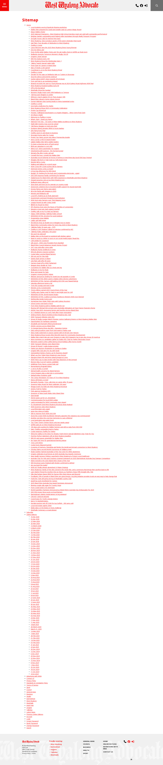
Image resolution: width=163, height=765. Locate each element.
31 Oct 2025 (35, 560)
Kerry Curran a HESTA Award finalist (43, 140)
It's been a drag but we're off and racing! (45, 145)
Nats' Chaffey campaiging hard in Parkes (45, 430)
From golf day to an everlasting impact (44, 82)
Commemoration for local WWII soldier (44, 401)
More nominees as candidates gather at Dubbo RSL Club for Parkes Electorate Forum (60, 340)
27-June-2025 (35, 598)
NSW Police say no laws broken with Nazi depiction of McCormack (54, 360)
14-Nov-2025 (35, 555)
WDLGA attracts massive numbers (43, 252)
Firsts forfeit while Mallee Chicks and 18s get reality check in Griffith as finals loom (59, 53)
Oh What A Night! (37, 115)
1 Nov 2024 (35, 665)
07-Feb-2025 (35, 643)
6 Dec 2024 (35, 654)
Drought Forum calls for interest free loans (45, 39)
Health (29, 697)
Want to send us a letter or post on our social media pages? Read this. (55, 239)
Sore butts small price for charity (42, 106)
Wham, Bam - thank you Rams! (41, 120)
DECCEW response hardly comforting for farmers (48, 176)
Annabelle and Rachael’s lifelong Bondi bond (46, 324)
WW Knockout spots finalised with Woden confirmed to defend (52, 463)
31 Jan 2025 (35, 645)
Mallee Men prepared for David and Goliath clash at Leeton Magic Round (56, 30)
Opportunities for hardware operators (44, 322)
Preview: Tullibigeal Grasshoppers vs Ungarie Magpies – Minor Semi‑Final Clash (58, 113)
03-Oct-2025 (35, 567)
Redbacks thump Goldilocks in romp (43, 250)
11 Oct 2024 (35, 672)
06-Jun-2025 (35, 605)
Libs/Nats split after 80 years (41, 261)
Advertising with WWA (34, 677)
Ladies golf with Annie (38, 221)
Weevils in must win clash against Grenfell (45, 210)
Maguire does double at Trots (41, 266)
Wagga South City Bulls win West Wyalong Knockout (49, 387)
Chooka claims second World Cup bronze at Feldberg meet (51, 450)
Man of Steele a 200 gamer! (40, 68)
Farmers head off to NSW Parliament (43, 264)
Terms (34, 754)
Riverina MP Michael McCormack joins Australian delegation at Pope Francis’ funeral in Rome (63, 308)
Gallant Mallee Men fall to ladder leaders (45, 142)
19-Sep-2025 (35, 571)
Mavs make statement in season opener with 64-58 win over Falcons (55, 333)
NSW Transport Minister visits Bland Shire (45, 344)
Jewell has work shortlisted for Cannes (44, 481)
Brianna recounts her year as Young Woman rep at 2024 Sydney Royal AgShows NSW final (62, 84)
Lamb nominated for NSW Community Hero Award (48, 403)
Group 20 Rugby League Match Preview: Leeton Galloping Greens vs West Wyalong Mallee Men (64, 320)
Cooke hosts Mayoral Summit (41, 445)
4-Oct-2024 (35, 674)
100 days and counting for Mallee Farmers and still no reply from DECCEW (56, 427)
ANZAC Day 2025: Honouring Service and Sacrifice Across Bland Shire (55, 311)
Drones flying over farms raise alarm (43, 189)
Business (30, 695)
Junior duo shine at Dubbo (40, 412)
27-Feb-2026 (35, 531)
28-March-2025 (36, 627)
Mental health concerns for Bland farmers (45, 371)
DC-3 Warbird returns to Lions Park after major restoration (51, 313)
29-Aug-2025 (35, 578)
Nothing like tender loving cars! (41, 300)
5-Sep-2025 (35, 576)
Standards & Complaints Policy (37, 683)
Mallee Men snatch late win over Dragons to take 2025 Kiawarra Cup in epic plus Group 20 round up (65, 338)
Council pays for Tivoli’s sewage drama (44, 499)
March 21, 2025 (36, 630)
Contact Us (30, 679)
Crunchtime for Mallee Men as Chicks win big (46, 268)
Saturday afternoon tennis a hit (41, 284)
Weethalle (30, 704)
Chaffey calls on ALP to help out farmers (45, 212)
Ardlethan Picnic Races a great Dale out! (44, 365)
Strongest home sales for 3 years (42, 136)
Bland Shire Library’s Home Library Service (45, 100)
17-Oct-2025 (35, 564)
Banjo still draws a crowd (39, 380)
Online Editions (32, 515)
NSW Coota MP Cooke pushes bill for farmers (47, 167)
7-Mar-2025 (35, 634)
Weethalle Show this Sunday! (41, 91)
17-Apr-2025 (35, 621)
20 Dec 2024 (35, 650)
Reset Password (32, 724)
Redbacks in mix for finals (39, 270)
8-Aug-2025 (35, 585)
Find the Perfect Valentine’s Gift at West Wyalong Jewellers (51, 436)
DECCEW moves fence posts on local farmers (46, 493)
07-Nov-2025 (35, 558)
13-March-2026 (36, 526)
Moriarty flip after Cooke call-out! (42, 154)
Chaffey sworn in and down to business (44, 133)
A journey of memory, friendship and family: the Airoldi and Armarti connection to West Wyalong (64, 448)
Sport (28, 688)
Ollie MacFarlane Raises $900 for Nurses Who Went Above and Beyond (55, 475)
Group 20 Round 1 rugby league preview (44, 347)
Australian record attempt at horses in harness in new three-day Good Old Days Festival (61, 158)
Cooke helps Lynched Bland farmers (43, 255)
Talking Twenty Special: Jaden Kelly (43, 64)
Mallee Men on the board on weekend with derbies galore (51, 237)
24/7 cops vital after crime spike (42, 248)
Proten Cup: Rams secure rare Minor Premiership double (50, 138)
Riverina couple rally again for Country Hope (46, 486)
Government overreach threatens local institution (48, 198)
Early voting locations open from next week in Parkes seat (51, 331)
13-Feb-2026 (35, 535)
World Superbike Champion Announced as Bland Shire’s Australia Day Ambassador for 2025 (62, 490)
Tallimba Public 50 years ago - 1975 (43, 228)
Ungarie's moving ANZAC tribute (42, 275)
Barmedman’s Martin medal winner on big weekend (48, 495)
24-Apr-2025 (35, 618)
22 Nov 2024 (35, 659)
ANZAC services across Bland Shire (43, 326)
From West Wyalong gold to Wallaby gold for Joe (48, 306)
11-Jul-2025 (35, 594)
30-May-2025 (35, 607)
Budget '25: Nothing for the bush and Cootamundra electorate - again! (55, 174)
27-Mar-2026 (35, 522)
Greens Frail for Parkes (39, 389)
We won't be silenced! (38, 234)
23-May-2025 (35, 609)
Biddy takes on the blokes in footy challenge (46, 508)
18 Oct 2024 (35, 670)
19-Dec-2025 (35, 544)
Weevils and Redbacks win (40, 194)
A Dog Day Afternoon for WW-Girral (43, 172)
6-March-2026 (36, 529)
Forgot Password (32, 722)
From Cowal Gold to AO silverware (43, 488)
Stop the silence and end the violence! (44, 77)
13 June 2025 (35, 603)
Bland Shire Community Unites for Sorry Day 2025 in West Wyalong (54, 225)
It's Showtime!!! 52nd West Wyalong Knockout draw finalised (51, 405)
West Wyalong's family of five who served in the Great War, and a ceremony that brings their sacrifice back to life (70, 470)
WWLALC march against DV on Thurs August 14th (48, 97)
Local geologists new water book (42, 421)
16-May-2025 (35, 612)
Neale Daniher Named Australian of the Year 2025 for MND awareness (55, 452)
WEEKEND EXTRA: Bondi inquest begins (44, 295)
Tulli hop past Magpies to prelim (42, 95)
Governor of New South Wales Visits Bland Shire (47, 394)
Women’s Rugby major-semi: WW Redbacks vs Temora (50, 93)
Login (28, 719)
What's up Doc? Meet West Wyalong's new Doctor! (48, 356)
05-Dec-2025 (35, 549)
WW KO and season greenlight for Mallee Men (47, 439)
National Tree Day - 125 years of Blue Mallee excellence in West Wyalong (56, 122)
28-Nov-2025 (35, 551)
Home (29, 26)
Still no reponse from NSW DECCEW (43, 414)
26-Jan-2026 (35, 540)
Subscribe (30, 513)
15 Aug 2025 (35, 582)
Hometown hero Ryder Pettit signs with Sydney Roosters (50, 302)
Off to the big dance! (38, 88)
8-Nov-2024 (35, 663)
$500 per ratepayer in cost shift (41, 147)
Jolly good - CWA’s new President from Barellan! (47, 243)
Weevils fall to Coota (38, 163)
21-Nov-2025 (35, 553)
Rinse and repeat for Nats (40, 273)
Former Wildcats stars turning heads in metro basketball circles (52, 102)
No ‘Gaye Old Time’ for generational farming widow (48, 441)
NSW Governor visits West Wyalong (43, 407)
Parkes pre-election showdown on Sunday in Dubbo (49, 349)
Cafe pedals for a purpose (40, 241)
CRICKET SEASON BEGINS (40, 497)
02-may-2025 (35, 616)
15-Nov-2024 (35, 661)
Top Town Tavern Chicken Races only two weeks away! (50, 423)
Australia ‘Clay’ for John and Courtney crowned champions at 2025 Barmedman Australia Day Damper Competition (70, 459)
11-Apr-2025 (35, 623)
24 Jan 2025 (35, 648)
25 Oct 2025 (35, 668)
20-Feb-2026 (35, 533)
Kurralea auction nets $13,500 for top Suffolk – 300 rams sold (52, 504)
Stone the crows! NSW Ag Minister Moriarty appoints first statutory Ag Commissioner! (60, 416)
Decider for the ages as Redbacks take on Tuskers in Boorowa (52, 75)
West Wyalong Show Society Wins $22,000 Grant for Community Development (58, 335)
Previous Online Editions (35, 715)
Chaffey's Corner (36, 46)
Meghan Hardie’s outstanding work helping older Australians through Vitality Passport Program (63, 37)
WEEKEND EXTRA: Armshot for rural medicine (46, 216)
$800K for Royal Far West (40, 205)
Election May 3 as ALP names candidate (44, 362)
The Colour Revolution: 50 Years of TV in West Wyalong (50, 378)
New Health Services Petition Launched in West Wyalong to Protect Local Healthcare (60, 457)
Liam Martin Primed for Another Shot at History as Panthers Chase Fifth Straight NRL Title (62, 472)
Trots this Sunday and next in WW (42, 286)
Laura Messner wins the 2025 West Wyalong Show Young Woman (54, 48)
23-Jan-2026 (35, 542)
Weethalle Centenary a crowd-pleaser (44, 511)
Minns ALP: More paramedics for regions (45, 149)
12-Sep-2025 (35, 573)
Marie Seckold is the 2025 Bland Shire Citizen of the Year (50, 461)
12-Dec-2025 (35, 546)
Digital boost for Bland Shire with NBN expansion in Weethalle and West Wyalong (59, 178)
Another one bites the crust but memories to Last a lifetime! (51, 419)
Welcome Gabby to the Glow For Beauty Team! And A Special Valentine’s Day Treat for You (62, 434)
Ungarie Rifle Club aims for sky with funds (45, 351)
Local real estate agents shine (41, 506)
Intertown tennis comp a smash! (42, 169)
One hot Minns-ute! (37, 50)
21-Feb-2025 (35, 639)
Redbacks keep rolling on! (39, 183)
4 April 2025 (35, 625)
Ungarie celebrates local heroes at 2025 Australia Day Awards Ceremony (56, 454)
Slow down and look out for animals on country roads (49, 185)
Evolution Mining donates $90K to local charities (47, 129)
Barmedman (31, 699)
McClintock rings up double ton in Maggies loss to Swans (50, 223)
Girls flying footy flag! (38, 131)
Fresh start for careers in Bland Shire (43, 66)
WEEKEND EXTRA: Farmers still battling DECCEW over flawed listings (54, 282)
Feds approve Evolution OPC (41, 392)
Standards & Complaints (29, 752)
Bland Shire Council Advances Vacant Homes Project (49, 246)
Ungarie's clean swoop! (39, 57)
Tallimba (29, 710)
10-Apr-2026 (35, 517)
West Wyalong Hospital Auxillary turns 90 (45, 86)
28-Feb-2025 (35, 636)
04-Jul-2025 (35, 596)
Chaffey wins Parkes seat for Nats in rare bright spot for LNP (52, 293)
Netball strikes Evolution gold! (41, 376)
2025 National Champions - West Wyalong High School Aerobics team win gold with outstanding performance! (69, 35)
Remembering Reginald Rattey (41, 367)
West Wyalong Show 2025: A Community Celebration (49, 109)
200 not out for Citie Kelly (39, 257)
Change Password (33, 726)
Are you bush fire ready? (39, 466)
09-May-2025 (35, 614)
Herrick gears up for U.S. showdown (43, 398)
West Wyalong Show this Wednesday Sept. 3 (46, 62)
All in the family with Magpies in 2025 (43, 192)
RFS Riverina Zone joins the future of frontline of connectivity (52, 207)
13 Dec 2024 (35, 652)
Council (29, 690)
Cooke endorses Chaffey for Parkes (43, 432)
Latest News (31, 713)
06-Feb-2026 (35, 538)
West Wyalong (31, 701)
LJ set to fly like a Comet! (39, 369)
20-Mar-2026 (35, 524)
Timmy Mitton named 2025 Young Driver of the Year (49, 291)
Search (29, 728)
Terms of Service (32, 686)
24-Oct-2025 (35, 562)
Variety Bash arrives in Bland (40, 259)
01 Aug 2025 (35, 587)
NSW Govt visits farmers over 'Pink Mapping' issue (48, 201)
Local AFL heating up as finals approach (44, 196)
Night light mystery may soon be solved (44, 124)
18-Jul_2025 (35, 591)
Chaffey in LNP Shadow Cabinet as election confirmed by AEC (52, 230)
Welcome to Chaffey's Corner (41, 118)
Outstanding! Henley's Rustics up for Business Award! (49, 353)
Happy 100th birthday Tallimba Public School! (46, 214)
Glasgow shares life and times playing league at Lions (49, 358)
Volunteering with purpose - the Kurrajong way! (47, 151)
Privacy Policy (31, 681)
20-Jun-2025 (35, 600)
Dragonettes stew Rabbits (40, 219)
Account (29, 717)
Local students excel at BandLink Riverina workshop (49, 28)
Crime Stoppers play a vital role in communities (47, 374)
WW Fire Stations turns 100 (40, 59)
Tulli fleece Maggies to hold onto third (44, 127)
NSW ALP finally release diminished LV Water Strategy (49, 468)
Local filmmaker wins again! (40, 410)
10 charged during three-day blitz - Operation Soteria (49, 329)
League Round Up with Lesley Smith (43, 203)
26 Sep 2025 (35, 569)
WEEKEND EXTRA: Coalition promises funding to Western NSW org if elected (57, 297)
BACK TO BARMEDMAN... (40, 502)
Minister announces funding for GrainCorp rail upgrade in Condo (53, 277)
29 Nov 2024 (35, 657)
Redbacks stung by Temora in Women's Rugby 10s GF (49, 55)
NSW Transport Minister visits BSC (43, 317)
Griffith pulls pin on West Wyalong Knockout (46, 425)
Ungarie (29, 708)
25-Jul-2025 (35, 589)
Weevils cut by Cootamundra (41, 288)
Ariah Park (30, 706)
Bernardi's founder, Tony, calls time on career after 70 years (51, 383)
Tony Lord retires (37, 443)
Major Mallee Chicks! (38, 32)
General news (31, 692)
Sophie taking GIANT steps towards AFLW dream (48, 79)
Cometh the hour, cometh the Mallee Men (45, 156)
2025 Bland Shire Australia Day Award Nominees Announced (52, 484)
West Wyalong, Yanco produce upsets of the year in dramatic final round (56, 41)
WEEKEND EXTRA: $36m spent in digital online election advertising (54, 279)
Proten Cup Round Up (38, 111)
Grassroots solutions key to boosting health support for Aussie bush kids (56, 187)
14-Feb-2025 (35, 641)
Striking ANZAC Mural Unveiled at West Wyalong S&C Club (51, 315)
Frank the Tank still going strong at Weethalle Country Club (51, 479)
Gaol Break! (35, 396)
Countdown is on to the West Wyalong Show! (46, 70)
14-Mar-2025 (35, 632)
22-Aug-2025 (35, 580)
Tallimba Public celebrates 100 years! (43, 232)
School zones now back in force (42, 304)
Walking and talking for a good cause (43, 165)
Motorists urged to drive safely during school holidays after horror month (56, 342)
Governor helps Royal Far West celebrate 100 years (48, 385)
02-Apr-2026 (35, 520)
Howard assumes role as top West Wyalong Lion (48, 181)
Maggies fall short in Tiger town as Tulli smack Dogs (49, 160)
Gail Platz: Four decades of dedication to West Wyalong (50, 44)
